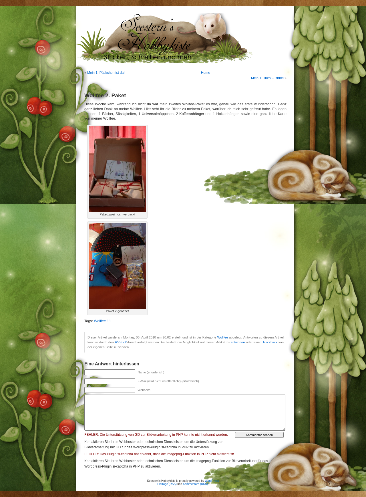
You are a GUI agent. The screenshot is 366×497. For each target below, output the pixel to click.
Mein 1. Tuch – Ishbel (267, 78)
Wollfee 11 (102, 321)
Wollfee (222, 337)
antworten (238, 342)
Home (205, 73)
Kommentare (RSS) (195, 484)
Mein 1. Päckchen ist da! (106, 73)
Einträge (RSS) (166, 484)
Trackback (269, 342)
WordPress (212, 480)
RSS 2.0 (121, 342)
